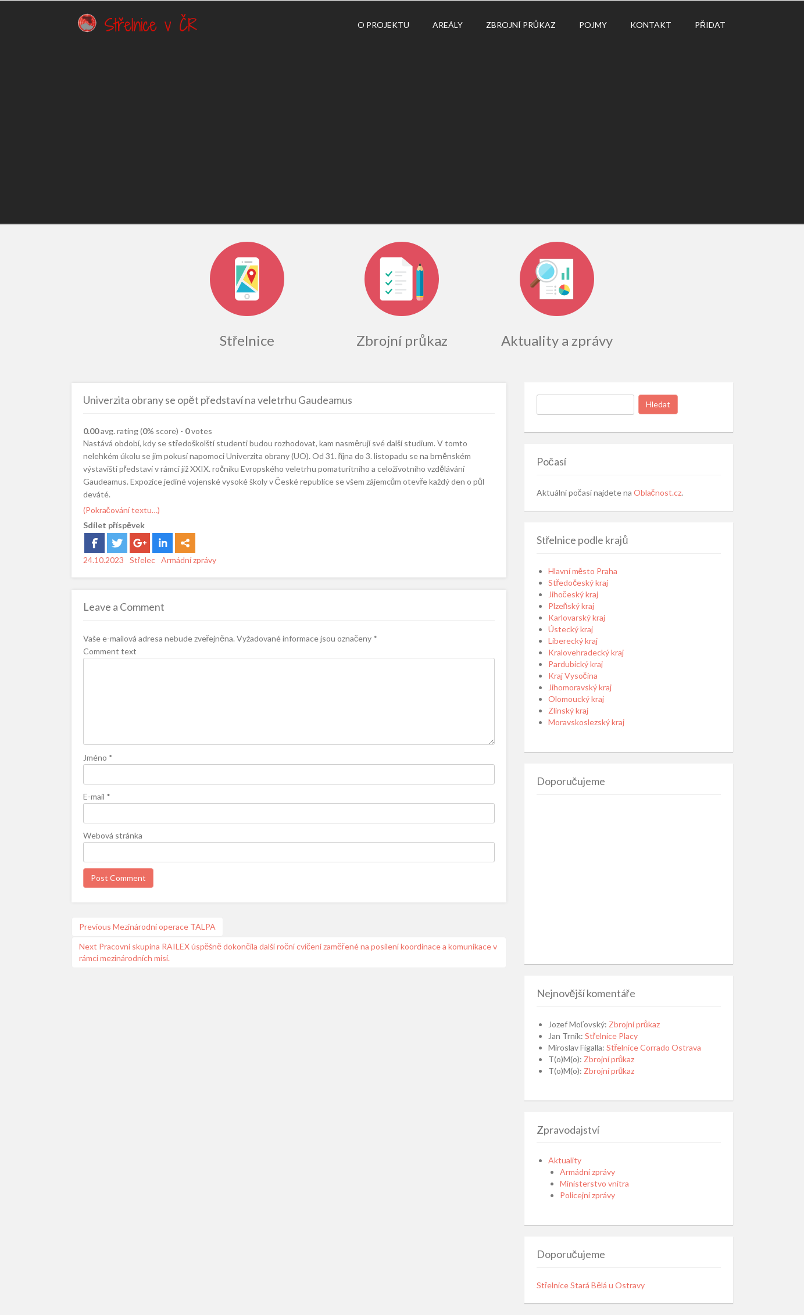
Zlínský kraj (568, 710)
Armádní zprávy (188, 560)
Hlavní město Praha (583, 571)
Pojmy (593, 25)
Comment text (110, 651)
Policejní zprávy (587, 1195)
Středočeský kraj (578, 582)
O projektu (383, 25)
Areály (448, 25)
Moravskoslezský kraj (586, 722)
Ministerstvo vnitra (594, 1183)
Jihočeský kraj (573, 594)
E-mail (96, 796)
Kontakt (650, 25)
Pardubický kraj (575, 664)
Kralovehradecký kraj (586, 652)
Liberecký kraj (573, 641)
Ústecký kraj (570, 629)
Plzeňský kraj (571, 606)
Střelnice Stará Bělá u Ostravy (591, 1285)
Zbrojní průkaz (521, 25)
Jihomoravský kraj (580, 687)
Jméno (98, 757)
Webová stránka (112, 835)
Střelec (143, 560)
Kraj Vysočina (573, 675)
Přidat (710, 25)
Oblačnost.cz (657, 492)
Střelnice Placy (611, 1036)
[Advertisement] (402, 130)
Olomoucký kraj (576, 699)
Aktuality (564, 1160)
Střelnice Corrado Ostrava (654, 1047)
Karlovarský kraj (576, 617)
